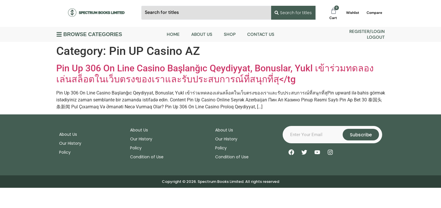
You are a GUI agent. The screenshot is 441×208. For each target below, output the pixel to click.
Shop (230, 34)
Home (173, 34)
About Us (201, 34)
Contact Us (260, 34)
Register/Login (367, 31)
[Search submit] (293, 13)
